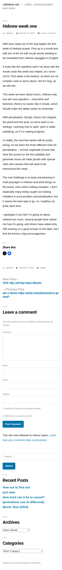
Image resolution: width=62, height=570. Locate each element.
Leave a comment (47, 33)
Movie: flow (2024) (15, 507)
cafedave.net (11, 4)
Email (6, 380)
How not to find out (16, 487)
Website (6, 394)
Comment (7, 332)
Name (6, 365)
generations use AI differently (23, 502)
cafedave (9, 33)
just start (9, 492)
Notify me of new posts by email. (18, 416)
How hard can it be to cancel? (24, 497)
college (43, 268)
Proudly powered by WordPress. (27, 563)
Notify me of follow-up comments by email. (23, 408)
